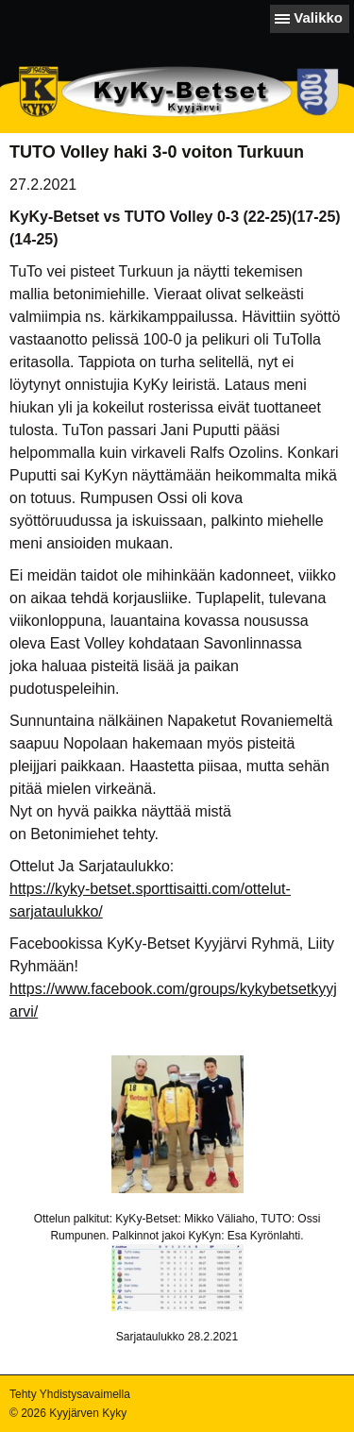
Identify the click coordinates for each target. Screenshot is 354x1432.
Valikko (318, 17)
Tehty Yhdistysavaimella (69, 1394)
